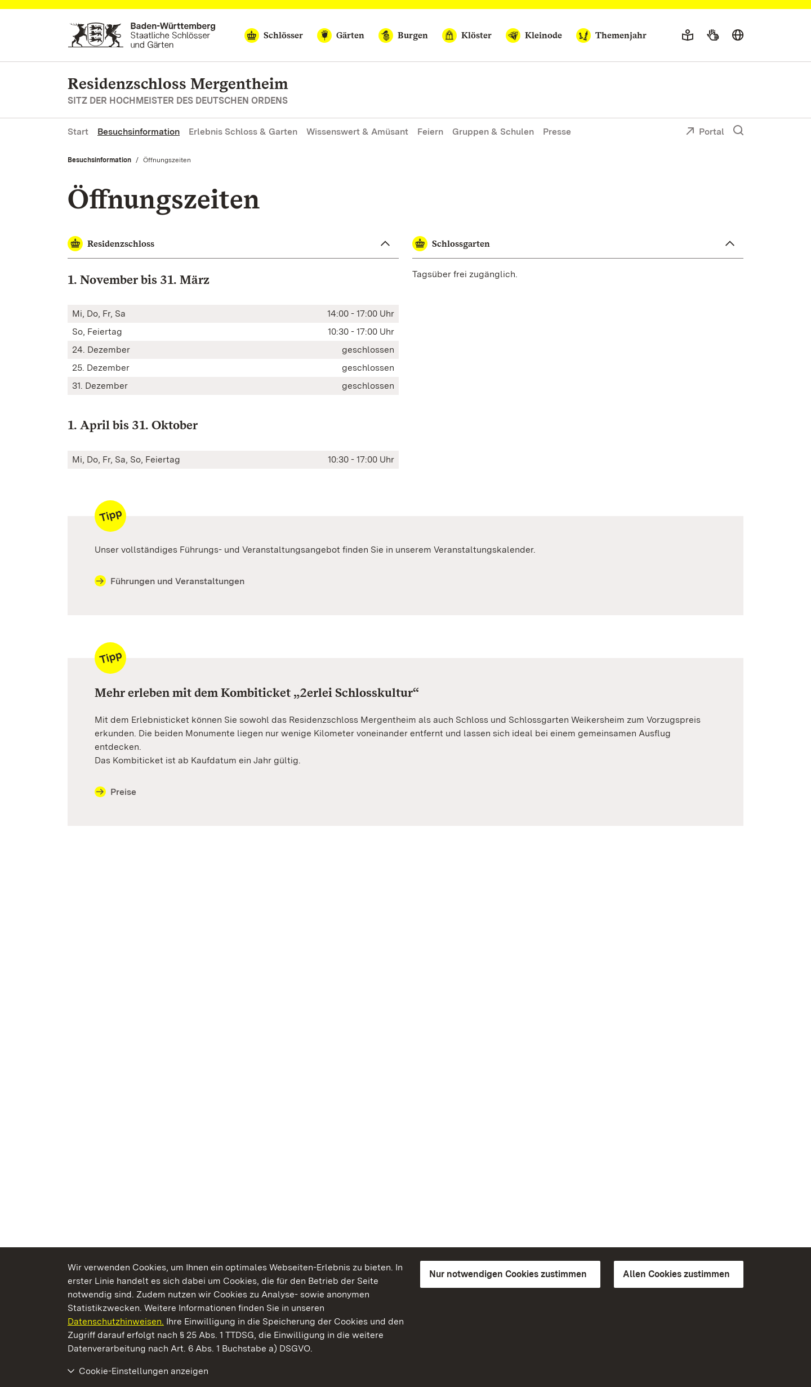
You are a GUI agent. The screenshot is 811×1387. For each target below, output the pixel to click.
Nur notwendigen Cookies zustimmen (508, 1274)
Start (78, 131)
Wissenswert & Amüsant (357, 131)
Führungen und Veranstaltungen (169, 581)
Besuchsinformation (138, 131)
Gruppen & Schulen (493, 131)
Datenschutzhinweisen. (116, 1321)
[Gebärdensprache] (712, 35)
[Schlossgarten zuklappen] (577, 244)
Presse (557, 131)
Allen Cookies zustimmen (676, 1274)
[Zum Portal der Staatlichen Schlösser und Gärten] (142, 35)
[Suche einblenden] (738, 130)
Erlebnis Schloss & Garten (243, 131)
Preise (115, 792)
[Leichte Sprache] (688, 35)
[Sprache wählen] (738, 35)
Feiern (430, 131)
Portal (704, 132)
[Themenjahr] (611, 35)
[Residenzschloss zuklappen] (233, 244)
